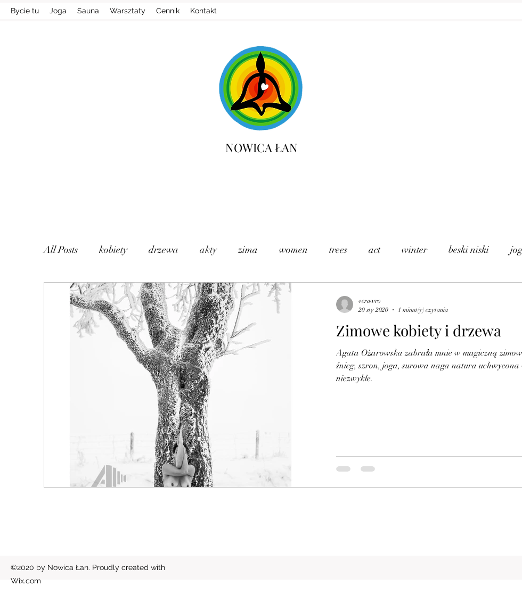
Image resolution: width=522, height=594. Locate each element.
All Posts (61, 249)
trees (338, 249)
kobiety (113, 249)
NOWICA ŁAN (261, 147)
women (293, 249)
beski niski (468, 249)
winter (414, 249)
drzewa (163, 249)
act (374, 249)
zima (248, 249)
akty (208, 249)
